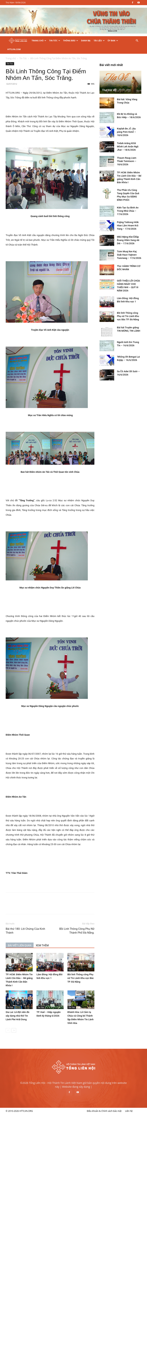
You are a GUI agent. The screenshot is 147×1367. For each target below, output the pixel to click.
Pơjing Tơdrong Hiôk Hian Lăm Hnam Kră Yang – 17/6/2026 (34, 1196)
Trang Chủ (39, 40)
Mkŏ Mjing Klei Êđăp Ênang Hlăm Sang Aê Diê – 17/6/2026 (34, 1210)
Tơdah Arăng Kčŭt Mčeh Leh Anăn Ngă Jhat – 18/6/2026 (34, 1117)
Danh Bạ (85, 40)
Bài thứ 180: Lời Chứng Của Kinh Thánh (44, 922)
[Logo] (18, 40)
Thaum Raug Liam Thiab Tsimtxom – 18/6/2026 (33, 1131)
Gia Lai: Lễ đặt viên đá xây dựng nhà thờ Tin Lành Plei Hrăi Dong (36, 1007)
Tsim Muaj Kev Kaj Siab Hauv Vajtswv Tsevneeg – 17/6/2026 (35, 1225)
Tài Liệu (99, 40)
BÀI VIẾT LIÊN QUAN (39, 936)
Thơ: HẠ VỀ (15, 1060)
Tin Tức (54, 40)
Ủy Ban (113, 40)
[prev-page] (27, 1021)
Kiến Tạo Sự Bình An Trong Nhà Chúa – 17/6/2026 (34, 1181)
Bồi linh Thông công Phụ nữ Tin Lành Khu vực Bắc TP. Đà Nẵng (100, 969)
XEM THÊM (61, 936)
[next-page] (33, 1021)
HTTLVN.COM (14, 49)
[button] (137, 40)
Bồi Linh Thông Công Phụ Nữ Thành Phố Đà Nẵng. (96, 922)
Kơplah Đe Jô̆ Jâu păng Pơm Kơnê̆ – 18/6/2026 (32, 1102)
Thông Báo (70, 40)
